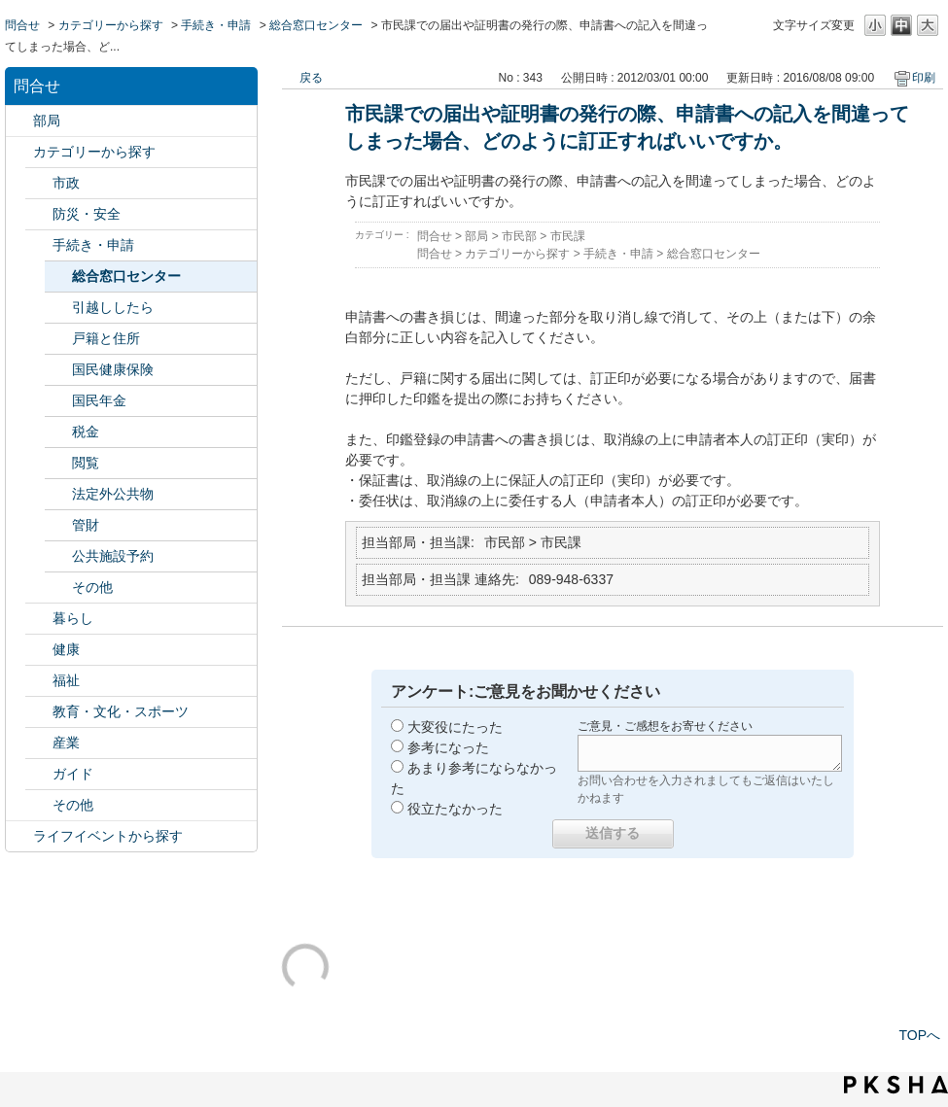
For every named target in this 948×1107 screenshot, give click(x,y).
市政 (66, 182)
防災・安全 (87, 214)
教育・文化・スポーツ (121, 711)
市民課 (567, 236)
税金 (85, 431)
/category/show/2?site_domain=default (19, 152)
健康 (66, 649)
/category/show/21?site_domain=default (39, 214)
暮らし (73, 618)
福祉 (66, 680)
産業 (66, 742)
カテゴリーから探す (110, 25)
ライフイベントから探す (108, 836)
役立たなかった (455, 808)
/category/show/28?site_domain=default (39, 774)
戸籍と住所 (106, 338)
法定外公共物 (113, 494)
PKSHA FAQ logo (896, 1084)
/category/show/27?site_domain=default (39, 743)
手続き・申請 (216, 25)
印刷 (923, 78)
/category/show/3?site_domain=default (39, 183)
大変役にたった (455, 727)
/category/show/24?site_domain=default (39, 650)
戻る (311, 78)
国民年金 (99, 400)
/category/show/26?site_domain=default (39, 712)
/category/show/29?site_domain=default (39, 805)
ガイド (73, 773)
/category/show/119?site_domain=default (19, 121)
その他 (92, 587)
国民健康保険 (113, 369)
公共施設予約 (113, 556)
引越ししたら (113, 307)
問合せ (22, 25)
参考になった (448, 747)
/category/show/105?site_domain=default (19, 836)
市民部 (519, 236)
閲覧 (85, 462)
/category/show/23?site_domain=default (39, 618)
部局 (46, 120)
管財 (85, 525)
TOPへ (919, 1035)
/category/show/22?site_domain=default (39, 245)
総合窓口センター (316, 25)
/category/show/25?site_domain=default (39, 681)
